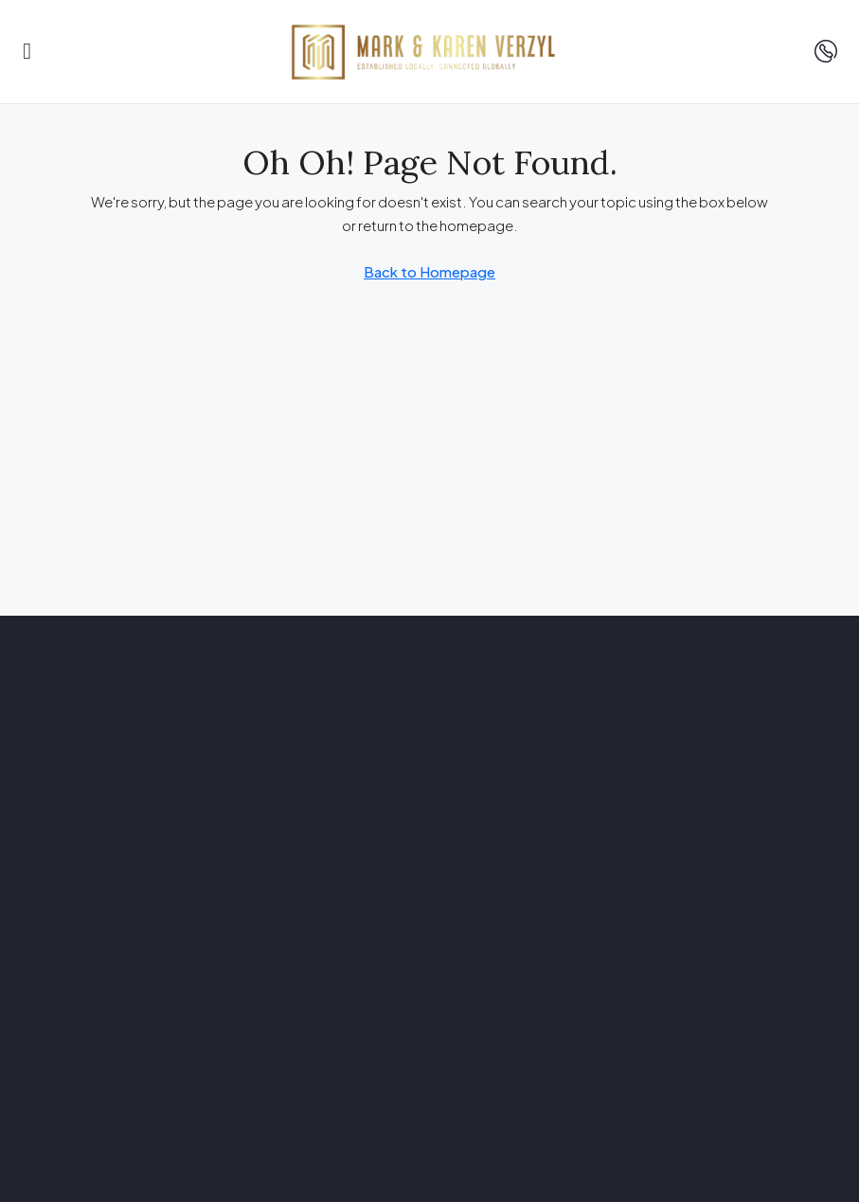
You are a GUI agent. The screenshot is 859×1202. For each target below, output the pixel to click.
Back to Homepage (429, 271)
